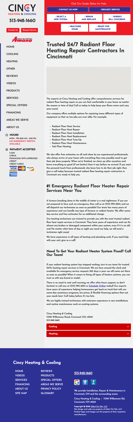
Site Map (21, 393)
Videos (11, 83)
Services (12, 98)
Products (13, 91)
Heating (12, 61)
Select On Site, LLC (99, 407)
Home (10, 47)
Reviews (12, 76)
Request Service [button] (29, 30)
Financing (13, 113)
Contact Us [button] (13, 30)
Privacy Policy (51, 389)
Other (10, 69)
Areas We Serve (17, 120)
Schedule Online (97, 286)
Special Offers (16, 105)
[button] (67, 9)
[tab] (89, 327)
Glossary (47, 393)
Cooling (12, 54)
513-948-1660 (83, 373)
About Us (12, 127)
